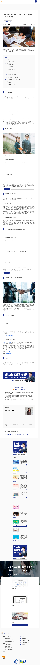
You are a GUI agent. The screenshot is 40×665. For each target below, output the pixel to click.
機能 (3, 643)
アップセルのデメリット (10, 68)
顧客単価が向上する (11, 64)
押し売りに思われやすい (12, 69)
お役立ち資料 (23, 638)
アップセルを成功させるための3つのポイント (13, 72)
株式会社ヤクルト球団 (11, 84)
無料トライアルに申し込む (20, 607)
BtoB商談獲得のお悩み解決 (10, 433)
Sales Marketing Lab (9, 335)
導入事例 (22, 644)
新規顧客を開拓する (7, 644)
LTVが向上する (10, 66)
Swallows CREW (8, 353)
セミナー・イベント (24, 640)
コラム (21, 636)
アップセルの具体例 (9, 81)
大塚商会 (9, 82)
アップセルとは (8, 59)
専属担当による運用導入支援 (8, 641)
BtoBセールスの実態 (24, 642)
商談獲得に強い (6, 638)
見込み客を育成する (7, 646)
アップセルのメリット (9, 63)
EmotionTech (8, 351)
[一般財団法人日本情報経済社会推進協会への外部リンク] (16, 661)
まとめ (7, 86)
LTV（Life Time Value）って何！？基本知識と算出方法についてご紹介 (22, 188)
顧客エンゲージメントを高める (13, 77)
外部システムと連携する (8, 649)
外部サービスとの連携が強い (8, 639)
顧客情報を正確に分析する (12, 74)
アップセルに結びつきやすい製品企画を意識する (16, 75)
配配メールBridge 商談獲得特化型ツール (12, 431)
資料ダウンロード (21, 590)
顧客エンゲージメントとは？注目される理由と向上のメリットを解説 (22, 272)
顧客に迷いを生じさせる (12, 71)
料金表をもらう (22, 624)
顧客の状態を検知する (7, 647)
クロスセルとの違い (11, 61)
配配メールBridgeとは (6, 636)
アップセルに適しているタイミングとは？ (12, 79)
